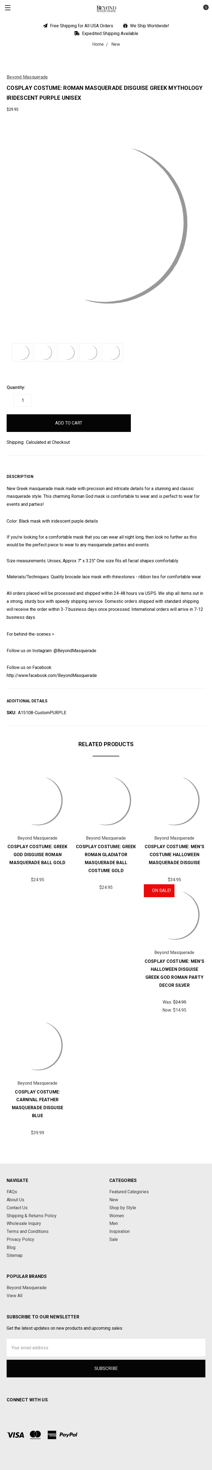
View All (14, 1295)
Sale (113, 1239)
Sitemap (15, 1255)
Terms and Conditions (28, 1231)
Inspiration (119, 1231)
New (113, 1199)
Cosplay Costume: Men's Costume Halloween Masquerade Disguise (175, 854)
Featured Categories (129, 1191)
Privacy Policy (20, 1239)
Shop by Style (122, 1207)
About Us (15, 1199)
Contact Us (17, 1207)
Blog (11, 1247)
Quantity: (16, 387)
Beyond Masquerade (27, 1287)
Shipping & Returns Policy (32, 1215)
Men (113, 1223)
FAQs (12, 1191)
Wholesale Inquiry (24, 1223)
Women (116, 1215)
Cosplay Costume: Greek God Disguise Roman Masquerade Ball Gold (37, 854)
